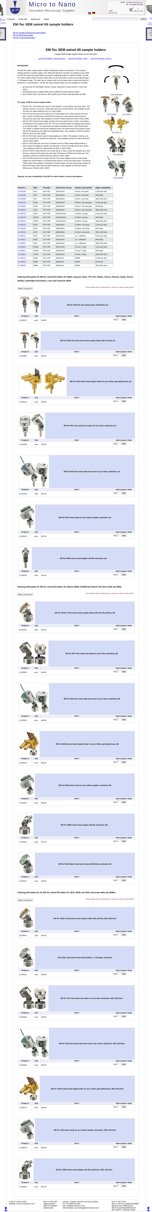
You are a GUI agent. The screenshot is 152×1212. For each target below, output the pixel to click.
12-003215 (22, 225)
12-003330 (22, 206)
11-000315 (22, 262)
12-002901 (22, 247)
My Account (113, 13)
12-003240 (22, 191)
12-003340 (22, 195)
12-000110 (22, 214)
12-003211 (22, 240)
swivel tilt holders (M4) (77, 59)
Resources (36, 19)
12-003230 (22, 203)
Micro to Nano (52, 4)
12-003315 (22, 228)
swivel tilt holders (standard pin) (51, 59)
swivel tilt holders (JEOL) (101, 59)
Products (12, 19)
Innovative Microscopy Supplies (52, 10)
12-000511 (22, 243)
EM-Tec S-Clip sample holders (24, 38)
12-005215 (22, 232)
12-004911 (22, 251)
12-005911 (22, 254)
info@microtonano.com (134, 2)
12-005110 (22, 221)
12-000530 (22, 210)
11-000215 (22, 258)
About (46, 19)
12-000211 (22, 236)
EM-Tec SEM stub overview (23, 35)
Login (111, 11)
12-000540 (22, 199)
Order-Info (23, 19)
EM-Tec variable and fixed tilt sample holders (29, 33)
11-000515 (22, 265)
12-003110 (22, 217)
